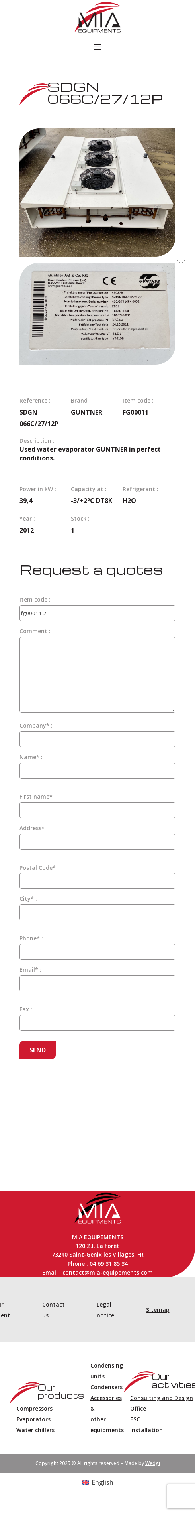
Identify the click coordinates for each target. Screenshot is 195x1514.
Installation (146, 1430)
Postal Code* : (39, 867)
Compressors (34, 1408)
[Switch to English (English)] (97, 1482)
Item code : (35, 599)
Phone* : (31, 938)
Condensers (106, 1387)
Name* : (31, 757)
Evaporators (33, 1419)
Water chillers (35, 1430)
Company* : (36, 725)
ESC (135, 1419)
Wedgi (152, 1463)
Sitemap (158, 1309)
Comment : (35, 631)
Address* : (34, 828)
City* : (28, 898)
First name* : (38, 796)
